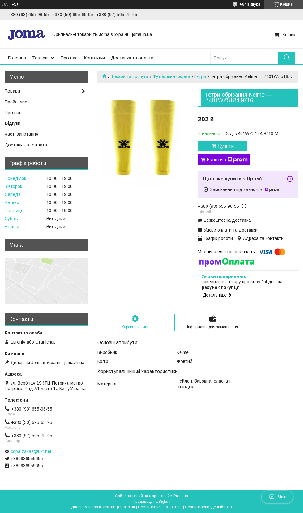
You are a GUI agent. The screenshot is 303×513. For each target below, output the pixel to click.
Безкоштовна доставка (227, 220)
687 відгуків (250, 4)
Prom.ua (180, 496)
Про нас (69, 57)
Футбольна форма (171, 76)
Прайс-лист (17, 101)
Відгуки (12, 123)
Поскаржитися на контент (160, 507)
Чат (277, 497)
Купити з (227, 160)
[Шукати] (286, 58)
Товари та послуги (129, 76)
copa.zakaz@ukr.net (31, 451)
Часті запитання (21, 134)
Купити (226, 146)
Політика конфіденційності (208, 507)
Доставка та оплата (132, 57)
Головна (17, 57)
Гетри (200, 76)
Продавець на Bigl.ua (151, 501)
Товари (40, 57)
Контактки (94, 57)
